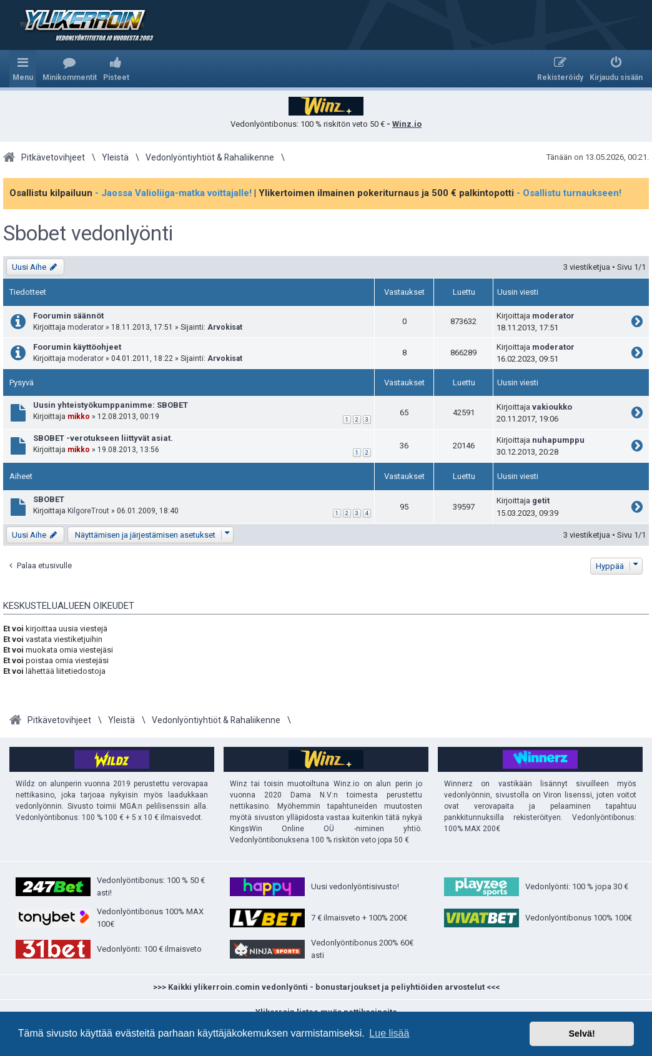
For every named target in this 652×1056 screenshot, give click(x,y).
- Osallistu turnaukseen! (568, 193)
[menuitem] (69, 68)
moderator (85, 327)
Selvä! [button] (581, 1034)
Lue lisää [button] (389, 1033)
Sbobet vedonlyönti (88, 233)
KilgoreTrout (88, 510)
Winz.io (407, 124)
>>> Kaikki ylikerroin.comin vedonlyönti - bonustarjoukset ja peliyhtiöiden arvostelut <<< (326, 987)
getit (541, 500)
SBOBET (48, 499)
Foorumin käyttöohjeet (77, 347)
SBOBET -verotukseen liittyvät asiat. (103, 438)
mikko (78, 416)
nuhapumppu (558, 440)
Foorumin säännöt (68, 315)
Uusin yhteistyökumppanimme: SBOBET (110, 405)
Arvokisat (224, 327)
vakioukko (552, 407)
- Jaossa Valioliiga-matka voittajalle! (173, 193)
